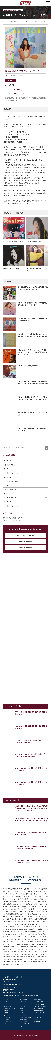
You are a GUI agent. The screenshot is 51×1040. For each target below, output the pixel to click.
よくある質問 (7, 1017)
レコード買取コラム (24, 1015)
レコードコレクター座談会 (40, 1006)
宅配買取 (6, 1010)
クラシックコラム (25, 1021)
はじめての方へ (7, 1006)
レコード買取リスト (24, 999)
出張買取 (6, 1013)
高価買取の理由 (37, 999)
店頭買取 (6, 1015)
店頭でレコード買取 (25, 547)
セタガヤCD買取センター (39, 1010)
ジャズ (25, 485)
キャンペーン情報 (8, 1021)
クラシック (25, 502)
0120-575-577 (10, 987)
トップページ (7, 999)
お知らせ (6, 1024)
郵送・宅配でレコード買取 (25, 535)
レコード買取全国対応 (39, 1002)
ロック (25, 469)
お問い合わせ (37, 1021)
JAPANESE (7, 10)
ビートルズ (25, 461)
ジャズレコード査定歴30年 (40, 1004)
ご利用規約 (36, 1019)
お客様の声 (6, 1019)
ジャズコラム (24, 1019)
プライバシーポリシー (39, 1017)
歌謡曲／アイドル (16, 10)
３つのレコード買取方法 (9, 1008)
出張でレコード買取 (25, 541)
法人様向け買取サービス (39, 1008)
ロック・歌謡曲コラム (26, 1017)
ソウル (25, 494)
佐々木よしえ (9, 147)
